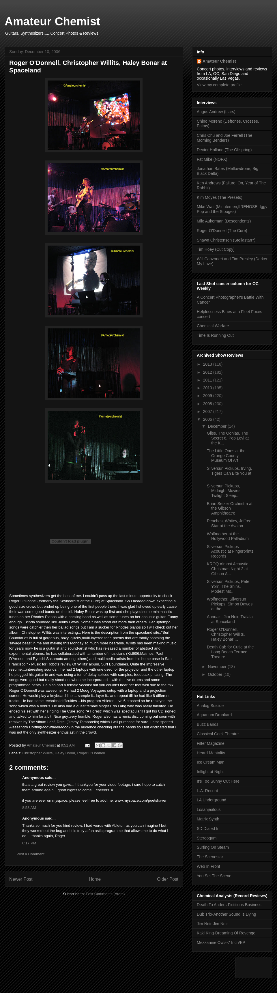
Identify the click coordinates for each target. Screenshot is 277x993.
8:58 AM (29, 807)
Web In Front (208, 866)
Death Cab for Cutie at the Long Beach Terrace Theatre (230, 652)
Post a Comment (30, 854)
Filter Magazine (210, 743)
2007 (208, 411)
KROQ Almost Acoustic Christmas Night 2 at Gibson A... (227, 569)
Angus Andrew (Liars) (216, 111)
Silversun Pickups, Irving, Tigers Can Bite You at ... (229, 473)
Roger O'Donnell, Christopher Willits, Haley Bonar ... (226, 634)
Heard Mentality (211, 753)
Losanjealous (209, 809)
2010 (208, 388)
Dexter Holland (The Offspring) (224, 149)
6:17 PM (29, 843)
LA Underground (211, 800)
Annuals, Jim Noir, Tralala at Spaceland (230, 619)
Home (95, 879)
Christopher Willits (38, 753)
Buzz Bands (207, 724)
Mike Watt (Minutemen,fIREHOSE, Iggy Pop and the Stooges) (232, 209)
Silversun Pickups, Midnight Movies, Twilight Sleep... (224, 491)
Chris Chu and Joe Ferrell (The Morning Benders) (224, 138)
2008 (208, 403)
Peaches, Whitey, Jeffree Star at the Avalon (229, 523)
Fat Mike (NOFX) (212, 159)
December (217, 426)
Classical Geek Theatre (218, 734)
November (217, 666)
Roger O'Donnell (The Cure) (222, 230)
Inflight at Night (210, 771)
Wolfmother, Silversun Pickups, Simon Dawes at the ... (229, 604)
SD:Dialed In (208, 828)
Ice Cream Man (210, 762)
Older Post (167, 879)
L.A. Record (207, 790)
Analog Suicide (210, 705)
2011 (208, 380)
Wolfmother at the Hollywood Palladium (228, 536)
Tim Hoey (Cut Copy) (216, 249)
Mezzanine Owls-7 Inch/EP (221, 942)
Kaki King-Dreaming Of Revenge (226, 933)
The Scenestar (210, 856)
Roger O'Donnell (91, 753)
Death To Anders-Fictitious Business (229, 904)
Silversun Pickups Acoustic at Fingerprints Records (230, 551)
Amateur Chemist (52, 21)
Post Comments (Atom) (105, 894)
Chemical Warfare (213, 325)
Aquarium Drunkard (214, 715)
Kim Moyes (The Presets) (219, 197)
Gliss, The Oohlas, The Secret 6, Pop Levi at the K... (228, 438)
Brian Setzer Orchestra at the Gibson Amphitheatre (229, 508)
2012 (208, 372)
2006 (208, 419)
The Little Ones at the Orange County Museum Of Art (226, 455)
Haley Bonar (65, 753)
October (215, 674)
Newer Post (21, 879)
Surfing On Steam (213, 847)
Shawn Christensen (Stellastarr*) (226, 240)
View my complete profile (219, 85)
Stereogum (206, 838)
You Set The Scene (214, 876)
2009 (208, 395)
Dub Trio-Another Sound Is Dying (226, 914)
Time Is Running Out (215, 335)
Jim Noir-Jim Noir (212, 923)
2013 (208, 364)
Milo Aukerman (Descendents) (224, 221)
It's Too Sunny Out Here (218, 781)
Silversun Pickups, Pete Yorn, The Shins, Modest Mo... (228, 586)
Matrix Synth (208, 819)
